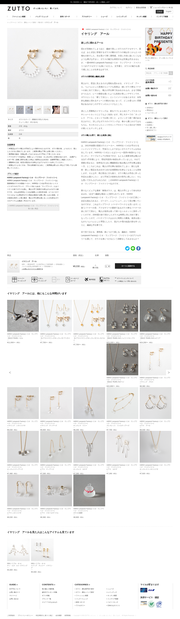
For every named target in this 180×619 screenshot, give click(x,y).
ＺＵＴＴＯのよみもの (49, 602)
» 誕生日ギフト (151, 130)
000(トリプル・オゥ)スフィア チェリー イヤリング (41, 565)
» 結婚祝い (149, 122)
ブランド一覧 (46, 599)
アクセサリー (87, 17)
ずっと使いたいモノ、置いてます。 (46, 8)
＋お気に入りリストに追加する (32, 269)
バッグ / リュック (41, 17)
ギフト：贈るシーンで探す (27, 22)
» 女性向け (149, 108)
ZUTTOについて (116, 8)
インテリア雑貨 (162, 17)
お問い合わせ (159, 95)
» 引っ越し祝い (151, 128)
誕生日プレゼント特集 (49, 592)
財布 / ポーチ (65, 17)
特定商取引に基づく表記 (44, 615)
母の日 (40, 22)
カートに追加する (128, 266)
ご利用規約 (11, 615)
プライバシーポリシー (25, 615)
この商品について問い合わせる (126, 281)
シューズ (104, 17)
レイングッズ (122, 17)
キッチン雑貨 (141, 17)
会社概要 (59, 615)
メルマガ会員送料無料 (159, 81)
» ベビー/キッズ (151, 113)
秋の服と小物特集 (48, 589)
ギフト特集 (46, 595)
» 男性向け (149, 110)
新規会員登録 (141, 8)
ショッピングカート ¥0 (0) (163, 8)
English (168, 11)
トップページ (11, 22)
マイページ (13, 595)
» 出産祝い (149, 125)
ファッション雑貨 (18, 17)
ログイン (129, 8)
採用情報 (68, 615)
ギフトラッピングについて (125, 278)
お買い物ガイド (159, 88)
